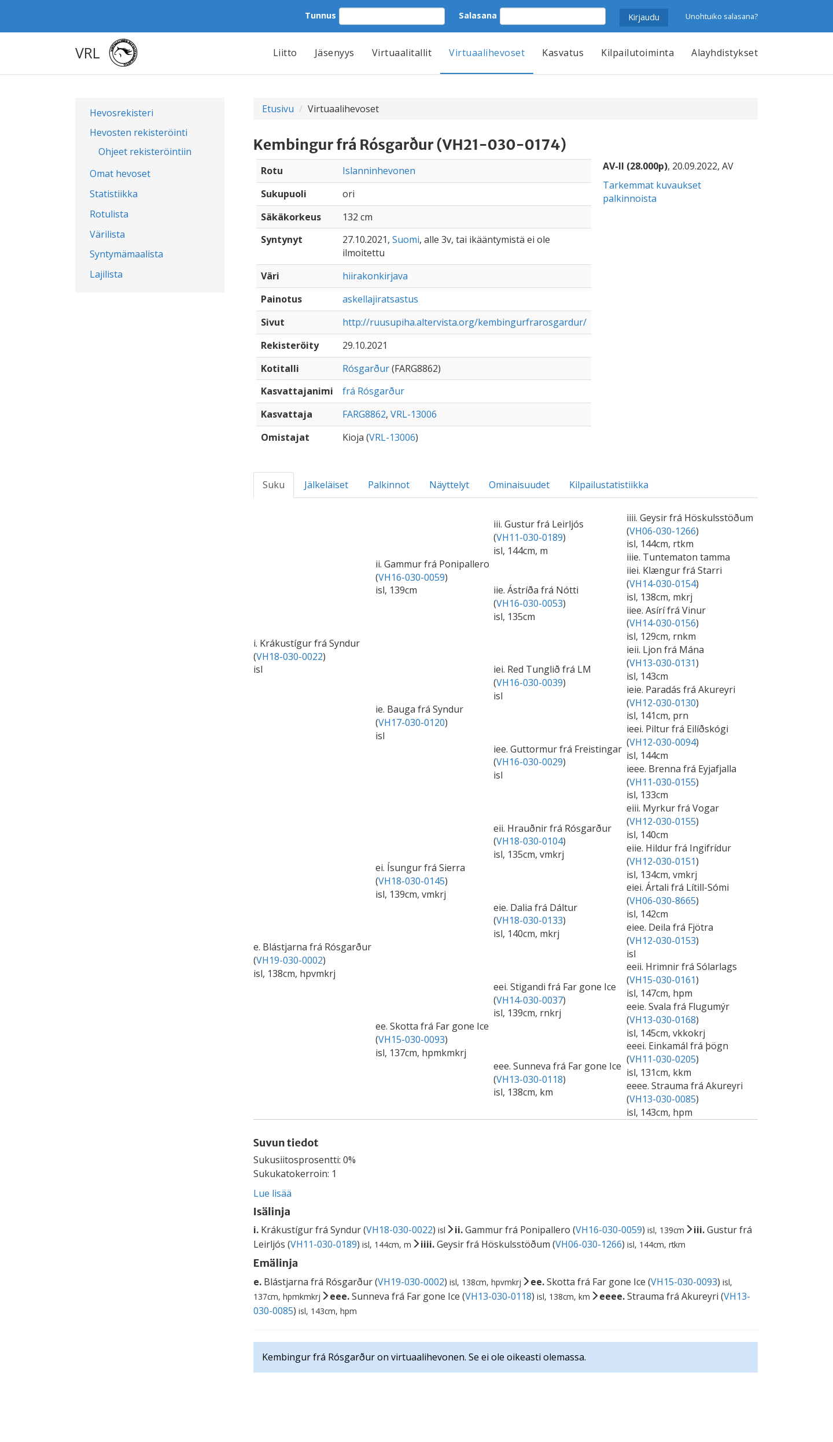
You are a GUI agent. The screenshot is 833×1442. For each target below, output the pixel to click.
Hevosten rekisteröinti (138, 132)
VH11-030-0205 (662, 1059)
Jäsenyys (335, 52)
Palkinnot (389, 484)
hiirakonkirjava (375, 276)
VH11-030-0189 (529, 537)
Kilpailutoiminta (637, 52)
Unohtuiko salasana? (721, 16)
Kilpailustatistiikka (608, 484)
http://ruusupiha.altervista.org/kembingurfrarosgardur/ (464, 322)
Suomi (405, 239)
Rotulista (109, 214)
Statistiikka (114, 193)
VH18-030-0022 (289, 656)
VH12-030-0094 (662, 742)
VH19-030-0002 (289, 960)
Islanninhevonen (378, 170)
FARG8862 (364, 414)
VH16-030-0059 (411, 577)
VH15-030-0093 (411, 1039)
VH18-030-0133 (529, 920)
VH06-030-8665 (662, 900)
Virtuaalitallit (402, 52)
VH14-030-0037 (529, 1000)
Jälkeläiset (326, 484)
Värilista (107, 234)
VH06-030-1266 (662, 531)
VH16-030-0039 (529, 682)
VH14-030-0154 (662, 583)
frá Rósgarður (373, 391)
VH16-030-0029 (529, 761)
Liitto (285, 52)
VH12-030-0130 (662, 702)
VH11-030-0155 (662, 782)
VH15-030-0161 (662, 979)
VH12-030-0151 (662, 861)
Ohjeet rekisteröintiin (144, 151)
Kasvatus (563, 52)
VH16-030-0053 (529, 603)
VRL (87, 52)
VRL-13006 (413, 414)
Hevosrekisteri (121, 112)
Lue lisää (272, 1193)
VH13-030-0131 (662, 663)
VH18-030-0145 (411, 881)
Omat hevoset (120, 173)
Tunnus (320, 15)
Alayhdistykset (724, 52)
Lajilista (106, 274)
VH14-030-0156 (662, 623)
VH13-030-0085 (662, 1099)
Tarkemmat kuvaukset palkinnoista (652, 192)
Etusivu (278, 108)
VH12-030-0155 (662, 821)
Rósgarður (365, 368)
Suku (274, 484)
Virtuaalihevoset (487, 52)
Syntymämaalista (126, 254)
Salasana (478, 15)
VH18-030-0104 (529, 841)
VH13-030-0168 (662, 1019)
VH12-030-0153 (662, 940)
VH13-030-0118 (529, 1079)
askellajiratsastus (380, 299)
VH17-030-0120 (411, 722)
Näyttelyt (449, 484)
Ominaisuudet (519, 484)
